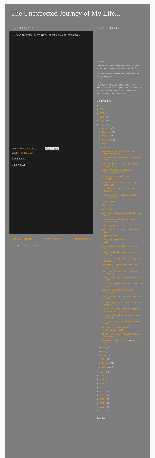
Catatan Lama (81, 239)
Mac (104, 359)
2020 (102, 117)
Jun (104, 347)
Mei (104, 351)
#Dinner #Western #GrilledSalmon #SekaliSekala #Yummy (117, 171)
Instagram (28, 153)
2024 (102, 109)
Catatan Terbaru (22, 239)
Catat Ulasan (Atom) (30, 245)
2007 (102, 411)
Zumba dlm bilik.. (109, 201)
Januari (105, 367)
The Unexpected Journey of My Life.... (66, 13)
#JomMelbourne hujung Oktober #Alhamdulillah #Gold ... (116, 328)
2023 (102, 113)
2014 (102, 383)
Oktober (106, 136)
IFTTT (20, 153)
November (107, 132)
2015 (102, 380)
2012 (102, 391)
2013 (102, 387)
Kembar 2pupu (108, 225)
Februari (106, 363)
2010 (102, 399)
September (107, 140)
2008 (102, 407)
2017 (102, 372)
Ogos (105, 144)
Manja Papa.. (108, 209)
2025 (102, 105)
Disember (106, 128)
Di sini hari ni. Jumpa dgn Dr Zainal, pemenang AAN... (117, 291)
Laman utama (52, 239)
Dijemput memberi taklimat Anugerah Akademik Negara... (118, 152)
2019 (102, 121)
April (104, 355)
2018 (102, 125)
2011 (102, 395)
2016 (102, 376)
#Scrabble (106, 205)
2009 (102, 403)
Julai (104, 147)
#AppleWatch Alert (110, 236)
